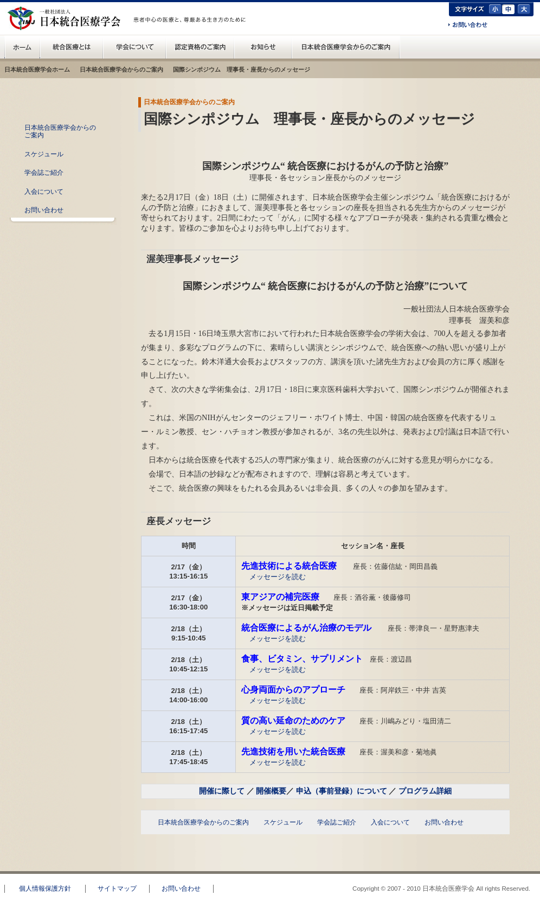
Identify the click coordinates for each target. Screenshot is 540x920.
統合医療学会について (134, 47)
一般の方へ (191, 31)
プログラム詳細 (425, 790)
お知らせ (263, 47)
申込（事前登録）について (341, 790)
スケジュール (43, 154)
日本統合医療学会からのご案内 (346, 47)
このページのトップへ (499, 866)
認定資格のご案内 (200, 47)
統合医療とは (71, 47)
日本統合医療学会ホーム (37, 69)
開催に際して (222, 790)
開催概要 (271, 790)
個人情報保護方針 (45, 888)
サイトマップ (117, 888)
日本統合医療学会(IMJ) (66, 18)
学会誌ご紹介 (43, 172)
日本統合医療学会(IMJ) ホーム (22, 47)
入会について (43, 191)
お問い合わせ (467, 25)
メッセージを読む (277, 577)
